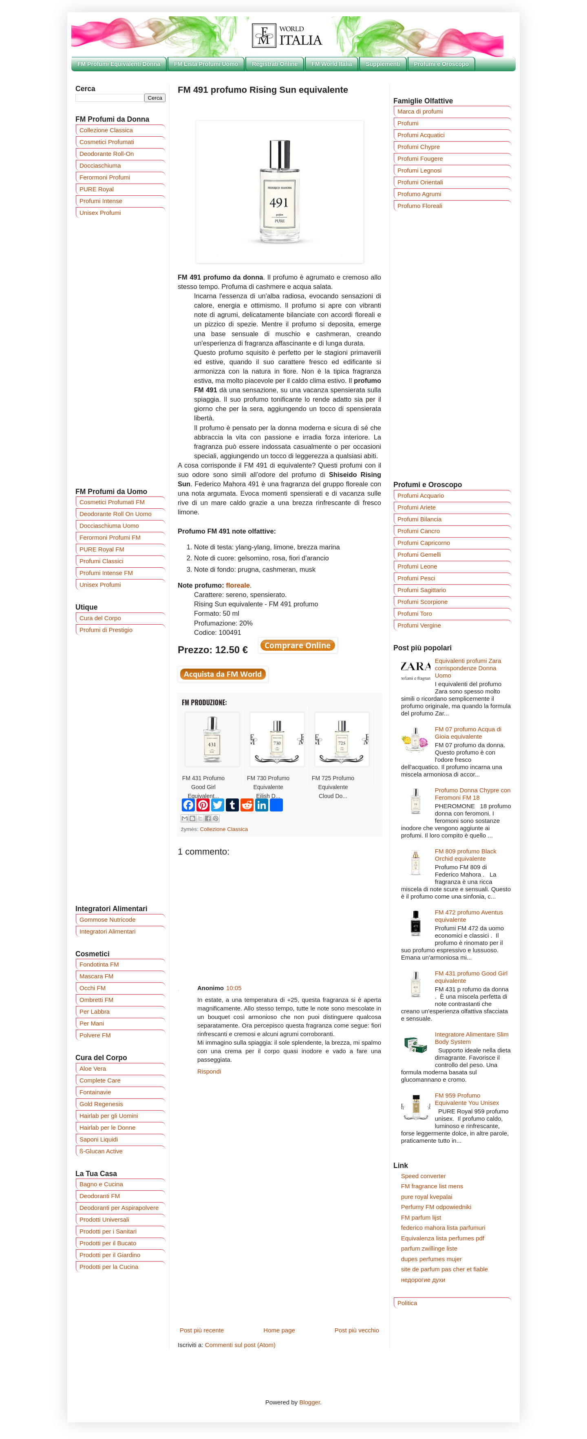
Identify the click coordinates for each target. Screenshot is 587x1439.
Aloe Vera (92, 1068)
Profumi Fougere (420, 158)
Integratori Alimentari (107, 931)
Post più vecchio (357, 1330)
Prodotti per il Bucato (107, 1243)
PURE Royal (96, 189)
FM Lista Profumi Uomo (206, 64)
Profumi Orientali (420, 182)
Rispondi (209, 1071)
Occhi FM (92, 987)
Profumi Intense (100, 200)
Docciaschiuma (100, 165)
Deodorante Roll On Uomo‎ (115, 513)
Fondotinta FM (99, 964)
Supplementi (383, 64)
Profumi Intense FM (106, 572)
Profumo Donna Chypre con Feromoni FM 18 (473, 794)
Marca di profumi (420, 111)
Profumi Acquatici (421, 134)
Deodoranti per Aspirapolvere (119, 1207)
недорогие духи (423, 1279)
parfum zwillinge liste (429, 1248)
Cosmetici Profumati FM (112, 502)
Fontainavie (95, 1092)
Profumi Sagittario (421, 589)
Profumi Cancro (418, 530)
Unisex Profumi (100, 212)
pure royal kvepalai (426, 1196)
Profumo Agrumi (419, 193)
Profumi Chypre (418, 146)
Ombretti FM (96, 999)
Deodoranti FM (99, 1195)
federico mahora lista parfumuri (443, 1227)
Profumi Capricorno (423, 542)
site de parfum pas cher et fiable (444, 1269)
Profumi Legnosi (419, 170)
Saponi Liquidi (98, 1139)
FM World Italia (331, 64)
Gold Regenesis (101, 1103)
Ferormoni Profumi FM (110, 537)
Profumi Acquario (420, 495)
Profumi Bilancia (419, 519)
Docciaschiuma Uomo (109, 525)
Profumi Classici (101, 561)
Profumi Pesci (416, 578)
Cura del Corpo (100, 618)
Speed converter (423, 1175)
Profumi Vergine (419, 625)
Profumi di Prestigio (105, 629)
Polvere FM (95, 1035)
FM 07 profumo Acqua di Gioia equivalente (468, 733)
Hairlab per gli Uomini (108, 1115)
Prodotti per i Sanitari (108, 1231)
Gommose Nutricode (107, 919)
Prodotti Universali (104, 1219)
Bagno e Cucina (101, 1184)
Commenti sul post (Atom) (240, 1344)
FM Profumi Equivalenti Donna (118, 64)
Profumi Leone (417, 566)
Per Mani (91, 1023)
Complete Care (100, 1080)
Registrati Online (275, 64)
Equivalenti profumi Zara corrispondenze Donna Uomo (468, 668)
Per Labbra (94, 1011)
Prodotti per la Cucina (108, 1266)
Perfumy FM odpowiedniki (436, 1206)
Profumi (408, 123)
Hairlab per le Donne (107, 1127)
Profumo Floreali (419, 205)
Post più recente (202, 1330)
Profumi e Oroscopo (441, 64)
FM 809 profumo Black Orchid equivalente (466, 855)
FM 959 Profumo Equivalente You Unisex (467, 1099)
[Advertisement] (279, 914)
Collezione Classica (224, 829)
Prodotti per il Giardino (109, 1254)
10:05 (234, 987)
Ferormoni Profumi (104, 177)
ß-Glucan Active (101, 1151)
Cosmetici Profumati (106, 141)
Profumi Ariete (416, 507)
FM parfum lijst (421, 1217)
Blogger (309, 1402)
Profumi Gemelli (419, 554)
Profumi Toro (414, 613)
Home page (279, 1330)
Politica (407, 1302)
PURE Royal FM (101, 549)
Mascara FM (96, 976)
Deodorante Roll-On (106, 153)
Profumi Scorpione (422, 601)
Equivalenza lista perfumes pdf (442, 1238)
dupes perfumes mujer (431, 1258)
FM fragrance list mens (432, 1186)
